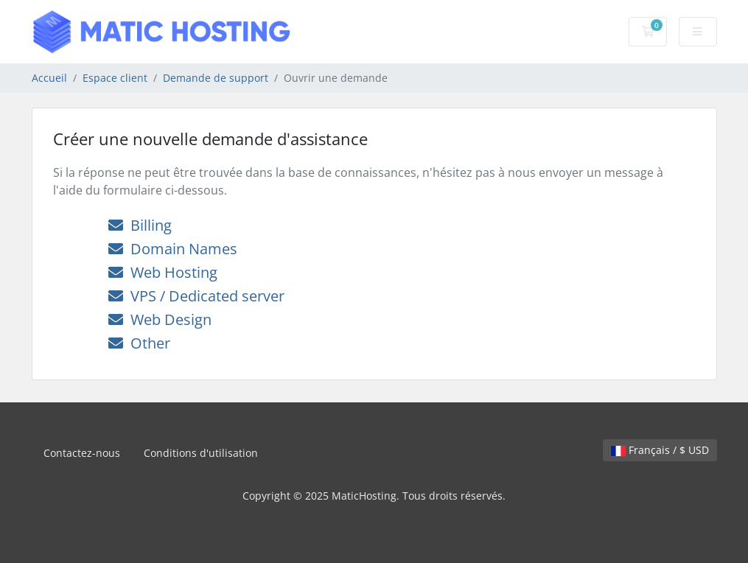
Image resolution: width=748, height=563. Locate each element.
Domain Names (172, 249)
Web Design (160, 319)
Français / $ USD (660, 450)
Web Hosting (162, 272)
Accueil (49, 78)
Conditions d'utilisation (201, 453)
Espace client (115, 78)
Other (139, 343)
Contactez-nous (81, 453)
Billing (140, 225)
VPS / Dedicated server (196, 296)
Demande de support (215, 78)
